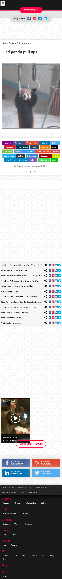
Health (5, 509)
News (5, 530)
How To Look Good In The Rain (14, 312)
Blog (4, 565)
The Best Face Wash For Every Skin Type (19, 307)
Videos (17, 523)
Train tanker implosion (11, 323)
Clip (19, 43)
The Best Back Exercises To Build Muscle (19, 296)
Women (14, 545)
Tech (14, 534)
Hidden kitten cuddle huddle (14, 270)
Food (5, 572)
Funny (5, 555)
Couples (5, 523)
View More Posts (31, 444)
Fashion (6, 540)
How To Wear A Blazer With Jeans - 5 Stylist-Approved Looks (28, 275)
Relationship (30, 502)
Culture (44, 502)
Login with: (19, 18)
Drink (4, 576)
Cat (43, 555)
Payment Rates (9, 492)
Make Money (41, 487)
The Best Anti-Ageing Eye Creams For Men (20, 280)
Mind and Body (9, 513)
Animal (27, 43)
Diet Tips (25, 513)
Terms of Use (8, 487)
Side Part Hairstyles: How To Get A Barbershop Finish (24, 302)
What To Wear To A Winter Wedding (17, 286)
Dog (52, 555)
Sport (4, 534)
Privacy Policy (24, 487)
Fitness (17, 502)
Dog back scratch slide (11, 317)
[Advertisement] (31, 228)
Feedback (32, 492)
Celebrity (7, 519)
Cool (15, 555)
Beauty (5, 502)
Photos (28, 523)
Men (4, 545)
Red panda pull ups (20, 51)
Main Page (8, 43)
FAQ (22, 492)
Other (5, 559)
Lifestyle (7, 498)
